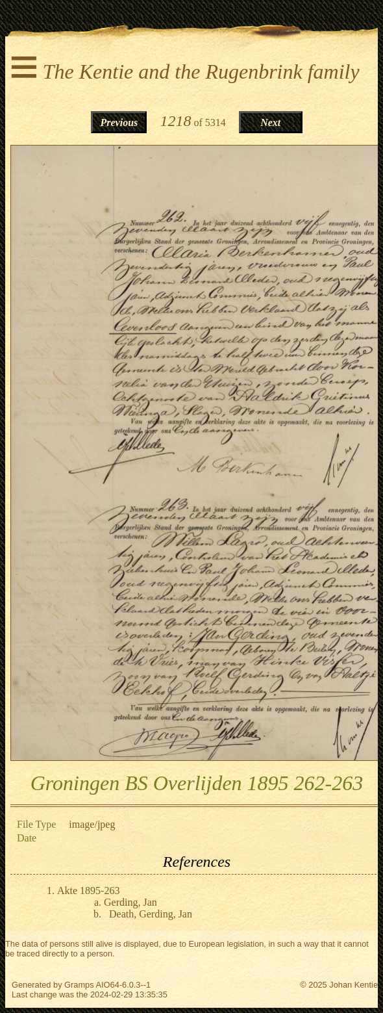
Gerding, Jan (130, 902)
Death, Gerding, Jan (150, 913)
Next (270, 122)
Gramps (79, 985)
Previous (119, 122)
